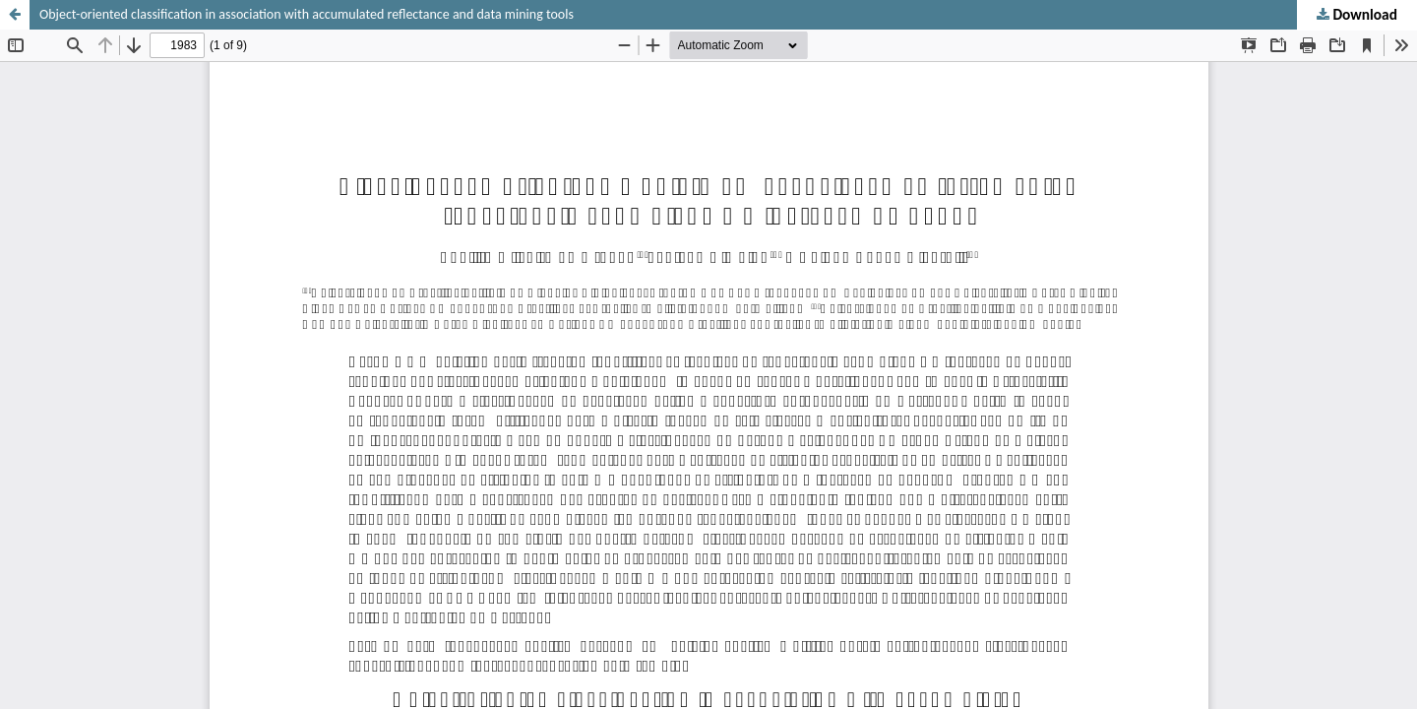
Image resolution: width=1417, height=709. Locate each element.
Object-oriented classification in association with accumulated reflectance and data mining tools (306, 14)
